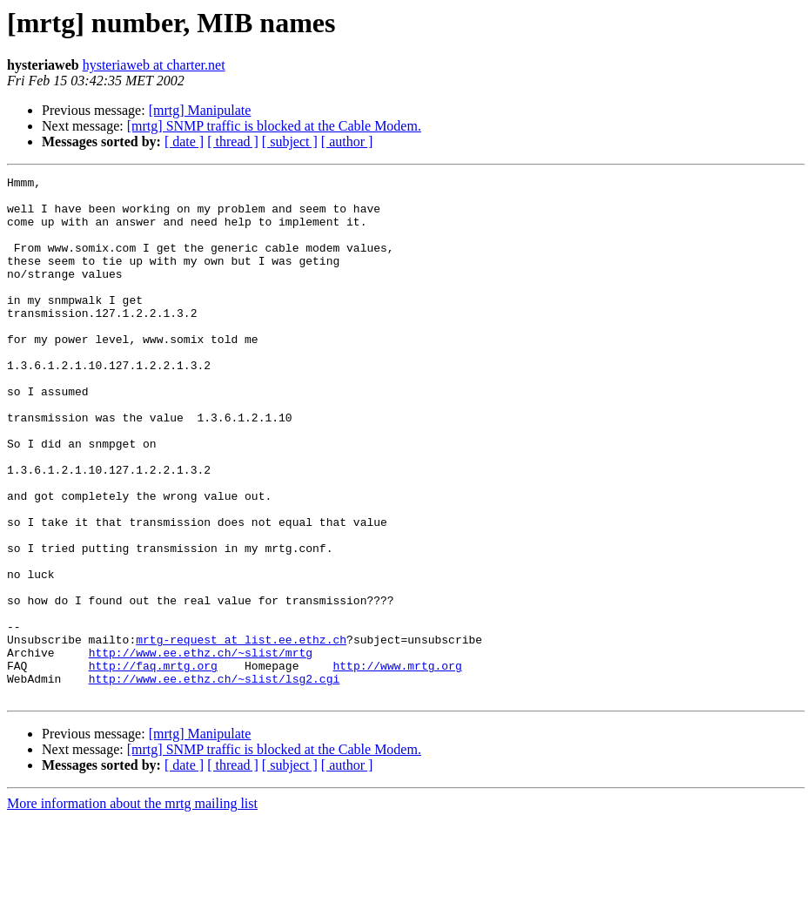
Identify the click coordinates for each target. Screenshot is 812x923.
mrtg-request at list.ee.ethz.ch (241, 733)
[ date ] (184, 141)
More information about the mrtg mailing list (132, 907)
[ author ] (347, 141)
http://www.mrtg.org (396, 764)
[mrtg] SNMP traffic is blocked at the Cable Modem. (274, 125)
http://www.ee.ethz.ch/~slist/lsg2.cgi (214, 780)
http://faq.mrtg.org (153, 764)
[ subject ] (290, 141)
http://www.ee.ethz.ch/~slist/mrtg (200, 749)
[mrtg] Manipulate (200, 110)
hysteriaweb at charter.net (154, 64)
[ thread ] (232, 141)
